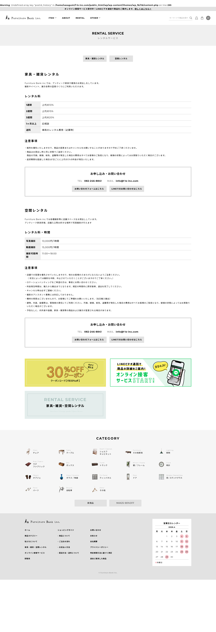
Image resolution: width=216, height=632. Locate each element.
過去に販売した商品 (98, 559)
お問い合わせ (95, 530)
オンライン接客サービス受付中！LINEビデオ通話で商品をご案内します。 (108, 9)
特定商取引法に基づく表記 (101, 553)
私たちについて (31, 541)
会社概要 (93, 541)
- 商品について (64, 536)
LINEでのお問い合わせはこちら (126, 189)
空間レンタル (121, 58)
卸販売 (27, 559)
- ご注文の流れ (64, 541)
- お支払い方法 (64, 547)
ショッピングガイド (66, 530)
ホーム (27, 530)
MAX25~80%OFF (125, 503)
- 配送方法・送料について (68, 553)
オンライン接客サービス (35, 553)
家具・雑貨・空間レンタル (36, 547)
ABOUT (66, 18)
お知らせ (93, 536)
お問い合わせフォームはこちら (89, 189)
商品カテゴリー (31, 536)
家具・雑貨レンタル (94, 58)
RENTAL (80, 18)
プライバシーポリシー (99, 547)
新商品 (90, 503)
